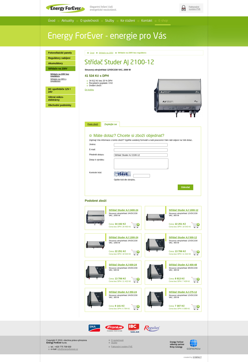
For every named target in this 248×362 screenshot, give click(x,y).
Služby (114, 343)
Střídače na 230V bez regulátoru (132, 53)
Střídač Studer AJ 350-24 (123, 292)
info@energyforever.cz (67, 349)
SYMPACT (197, 357)
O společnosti (117, 340)
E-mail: (92, 149)
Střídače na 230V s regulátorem (58, 80)
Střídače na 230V (106, 53)
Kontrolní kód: (95, 172)
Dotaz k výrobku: (96, 160)
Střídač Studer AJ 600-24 (123, 264)
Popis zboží (92, 124)
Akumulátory (55, 63)
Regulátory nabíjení (59, 58)
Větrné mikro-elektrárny (55, 98)
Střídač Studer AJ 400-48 (183, 264)
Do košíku (89, 90)
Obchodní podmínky (59, 105)
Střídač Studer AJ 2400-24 (123, 210)
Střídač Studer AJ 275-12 (183, 292)
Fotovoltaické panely (60, 52)
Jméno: (92, 144)
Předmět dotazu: (96, 154)
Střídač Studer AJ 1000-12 (183, 210)
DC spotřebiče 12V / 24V (59, 90)
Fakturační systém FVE (194, 8)
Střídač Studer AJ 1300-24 (123, 237)
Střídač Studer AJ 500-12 (183, 237)
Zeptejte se (110, 124)
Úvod (92, 53)
